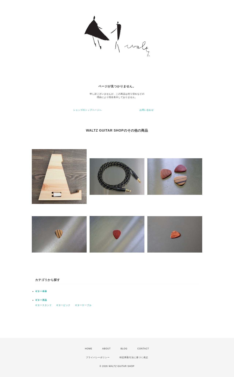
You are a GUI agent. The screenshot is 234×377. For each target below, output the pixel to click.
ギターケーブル (83, 305)
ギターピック (63, 305)
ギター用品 (41, 300)
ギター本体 (41, 291)
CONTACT (143, 348)
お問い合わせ (146, 110)
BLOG (124, 348)
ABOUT (106, 348)
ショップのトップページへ (87, 110)
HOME (88, 348)
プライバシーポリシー (98, 357)
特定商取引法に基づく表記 (134, 357)
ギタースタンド (43, 305)
